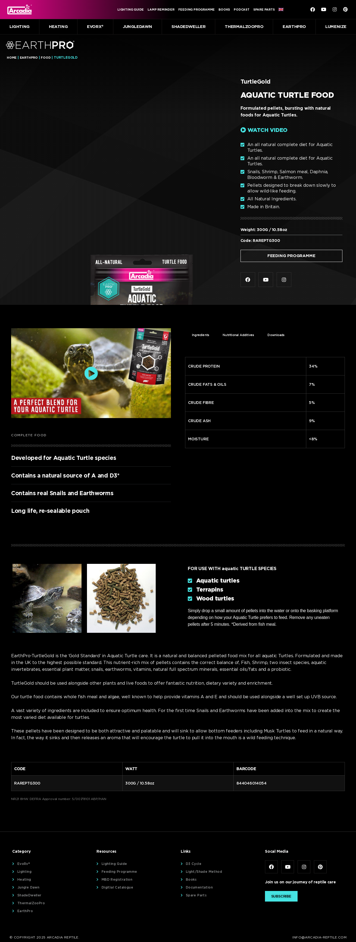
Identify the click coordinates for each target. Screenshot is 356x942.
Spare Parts (264, 9)
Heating (58, 26)
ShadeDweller (188, 26)
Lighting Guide (130, 9)
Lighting (20, 26)
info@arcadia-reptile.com (319, 938)
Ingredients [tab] (200, 335)
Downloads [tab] (275, 335)
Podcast (241, 9)
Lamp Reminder (161, 9)
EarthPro (294, 26)
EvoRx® (95, 26)
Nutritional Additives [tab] (238, 335)
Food (46, 57)
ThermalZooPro (244, 26)
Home (12, 57)
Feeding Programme (196, 9)
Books (224, 9)
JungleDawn (137, 26)
